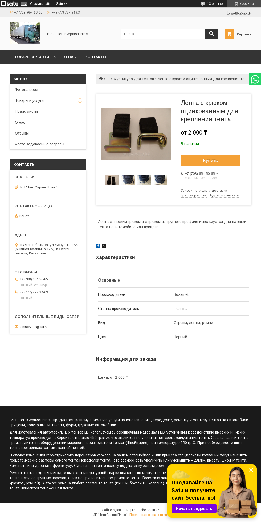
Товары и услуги (31, 57)
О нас (70, 57)
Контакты (95, 57)
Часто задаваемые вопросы (39, 144)
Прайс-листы (26, 111)
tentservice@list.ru (34, 327)
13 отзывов (216, 4)
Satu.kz (153, 510)
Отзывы (22, 133)
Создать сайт (40, 4)
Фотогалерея (26, 89)
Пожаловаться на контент (148, 515)
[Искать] (211, 34)
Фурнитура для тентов (134, 79)
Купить (210, 160)
